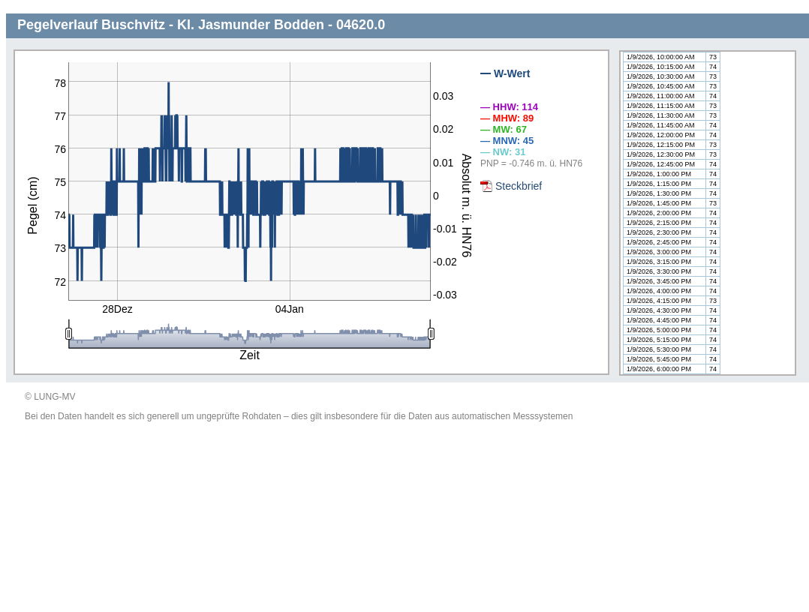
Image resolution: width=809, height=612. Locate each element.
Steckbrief (518, 186)
